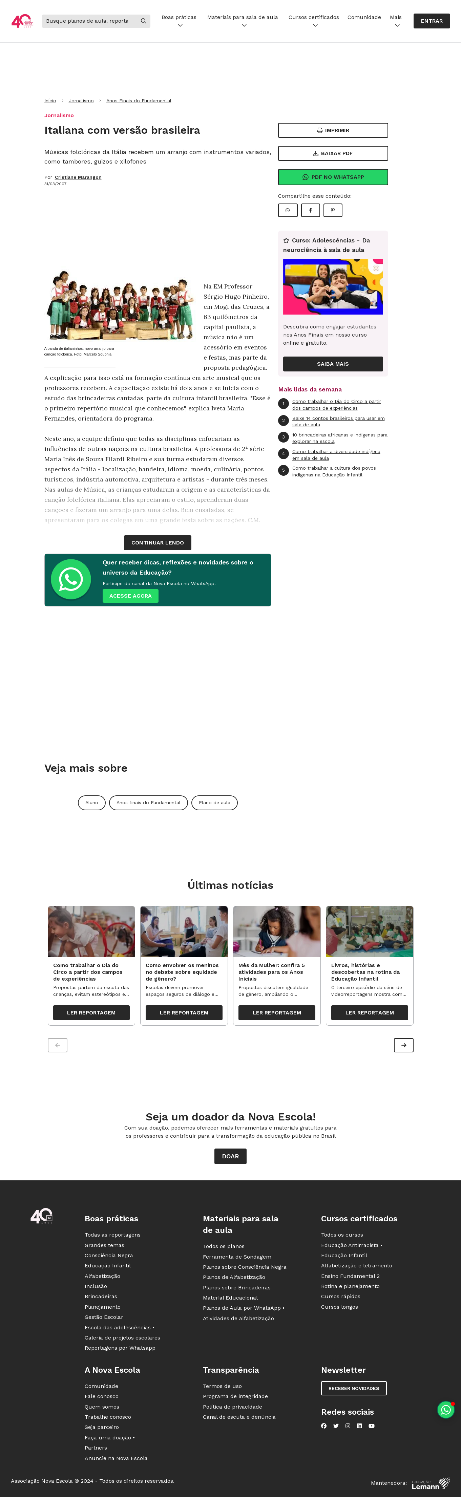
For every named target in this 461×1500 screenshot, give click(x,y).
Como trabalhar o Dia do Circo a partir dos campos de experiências (329, 404)
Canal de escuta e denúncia (239, 1418)
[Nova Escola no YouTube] (372, 1427)
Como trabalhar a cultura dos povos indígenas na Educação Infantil (327, 471)
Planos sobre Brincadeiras (237, 1289)
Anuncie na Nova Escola (116, 1459)
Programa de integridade (235, 1398)
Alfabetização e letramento (356, 1267)
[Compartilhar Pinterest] (332, 210)
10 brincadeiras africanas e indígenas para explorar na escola (332, 438)
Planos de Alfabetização (234, 1279)
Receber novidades (354, 1390)
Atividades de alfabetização (238, 1320)
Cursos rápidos (340, 1298)
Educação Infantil (108, 1267)
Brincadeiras (101, 1298)
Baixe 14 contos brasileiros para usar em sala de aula (331, 421)
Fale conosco (102, 1398)
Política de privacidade (232, 1408)
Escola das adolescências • (119, 1329)
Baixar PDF (333, 153)
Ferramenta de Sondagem (237, 1258)
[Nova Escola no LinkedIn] (359, 1427)
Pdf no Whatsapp (333, 177)
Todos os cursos (342, 1236)
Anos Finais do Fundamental (138, 100)
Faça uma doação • (110, 1439)
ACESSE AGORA (130, 596)
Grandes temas (104, 1246)
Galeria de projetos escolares (122, 1339)
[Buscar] (89, 21)
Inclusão (96, 1288)
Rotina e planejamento (350, 1288)
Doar (230, 1157)
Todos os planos (224, 1248)
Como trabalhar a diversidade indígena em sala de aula (329, 454)
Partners (96, 1449)
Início (50, 100)
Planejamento (103, 1308)
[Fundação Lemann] (431, 1485)
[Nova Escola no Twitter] (336, 1427)
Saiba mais (333, 364)
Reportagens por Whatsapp (120, 1349)
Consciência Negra (109, 1257)
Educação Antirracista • (351, 1246)
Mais (396, 21)
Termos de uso (222, 1388)
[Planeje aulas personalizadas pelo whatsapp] (446, 1410)
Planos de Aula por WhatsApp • (244, 1309)
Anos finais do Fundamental (149, 802)
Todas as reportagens (113, 1236)
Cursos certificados (314, 21)
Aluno (91, 802)
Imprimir (333, 130)
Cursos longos (339, 1308)
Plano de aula (214, 802)
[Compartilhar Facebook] (310, 210)
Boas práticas (179, 21)
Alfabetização (102, 1277)
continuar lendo (157, 542)
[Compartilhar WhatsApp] (288, 210)
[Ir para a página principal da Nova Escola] (22, 21)
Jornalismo (81, 100)
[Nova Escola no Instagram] (347, 1427)
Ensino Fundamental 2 (350, 1277)
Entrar (432, 21)
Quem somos (102, 1408)
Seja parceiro (102, 1429)
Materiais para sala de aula (242, 21)
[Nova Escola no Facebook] (324, 1427)
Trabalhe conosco (108, 1418)
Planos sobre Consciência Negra (245, 1268)
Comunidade (364, 17)
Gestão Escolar (104, 1318)
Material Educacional (230, 1299)
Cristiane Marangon (78, 177)
